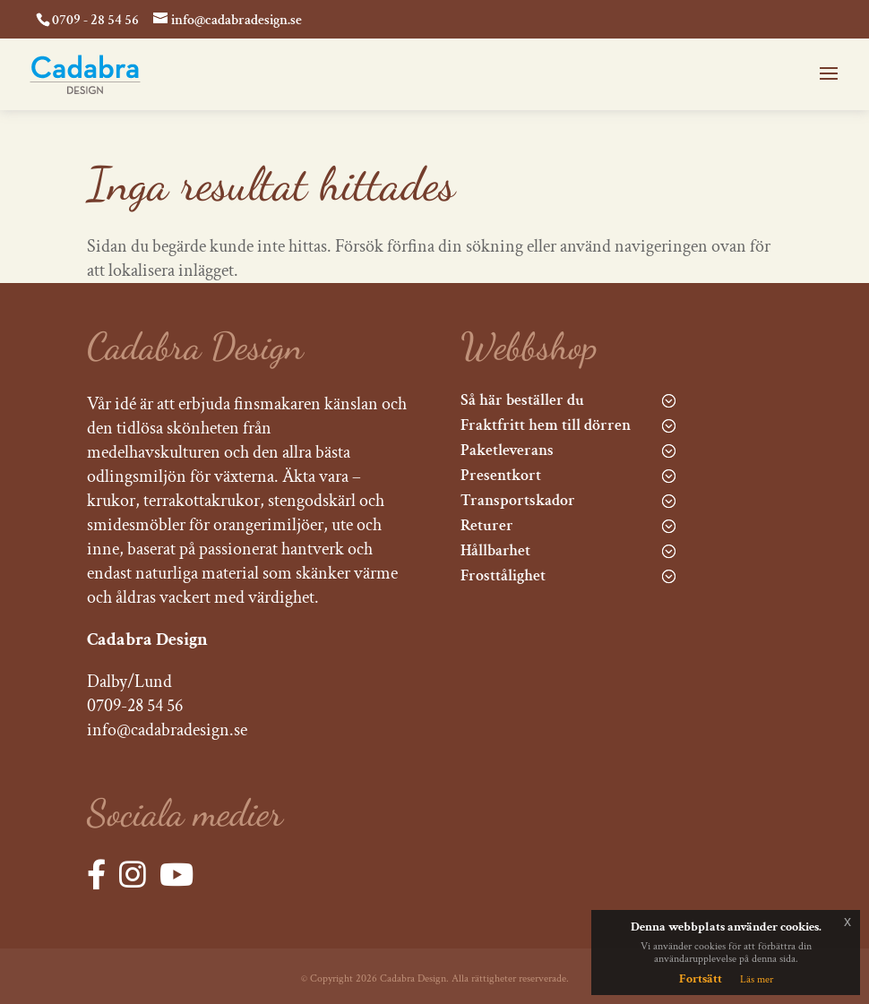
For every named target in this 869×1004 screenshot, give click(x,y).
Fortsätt (700, 979)
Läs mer (756, 979)
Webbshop (529, 346)
